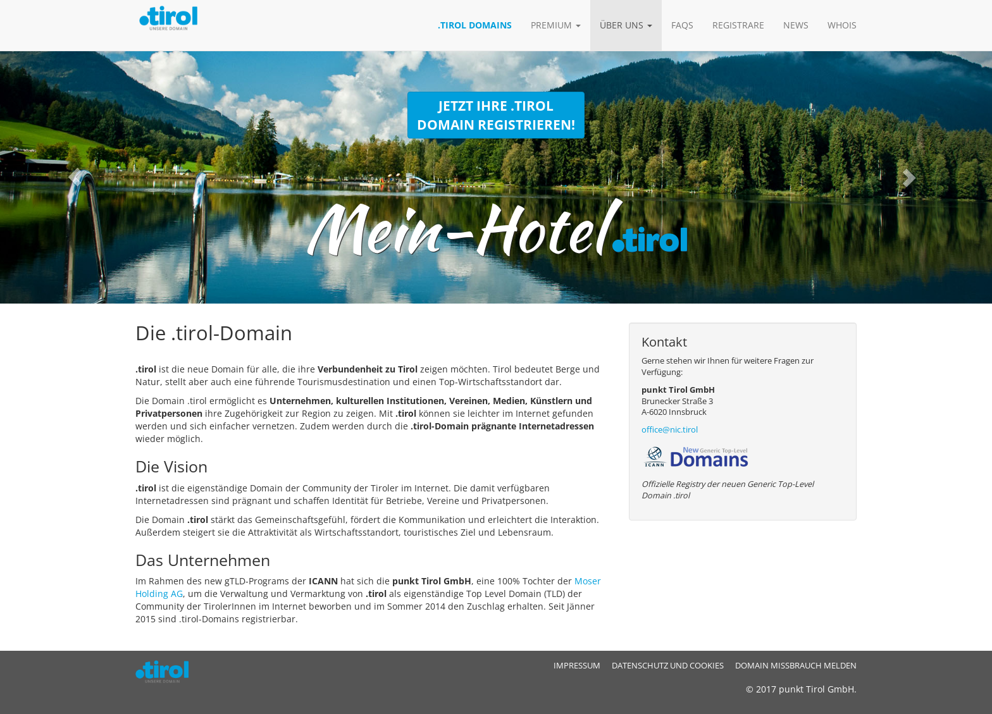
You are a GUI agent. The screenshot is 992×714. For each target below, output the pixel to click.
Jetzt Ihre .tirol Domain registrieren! (496, 115)
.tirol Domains (475, 25)
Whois (842, 25)
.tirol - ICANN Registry (167, 671)
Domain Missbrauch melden (796, 665)
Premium (556, 25)
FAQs (682, 25)
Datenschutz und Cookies (668, 665)
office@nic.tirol (670, 429)
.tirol (179, 25)
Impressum (577, 665)
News (796, 25)
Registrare (738, 25)
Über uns (626, 25)
